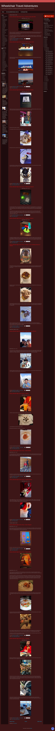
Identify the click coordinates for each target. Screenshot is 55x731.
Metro (3, 28)
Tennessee (3, 67)
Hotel (3, 27)
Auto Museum (4, 19)
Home (26, 721)
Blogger (31, 728)
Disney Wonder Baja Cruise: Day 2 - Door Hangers (20, 524)
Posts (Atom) (15, 723)
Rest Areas (3, 37)
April (46, 77)
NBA (3, 34)
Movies (3, 31)
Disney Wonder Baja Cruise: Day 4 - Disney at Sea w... (49, 51)
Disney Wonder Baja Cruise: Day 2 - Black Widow (20, 450)
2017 (45, 82)
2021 (45, 43)
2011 (45, 89)
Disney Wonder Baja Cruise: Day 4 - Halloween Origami (22, 186)
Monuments (3, 30)
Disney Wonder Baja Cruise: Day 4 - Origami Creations (21, 218)
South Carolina (4, 66)
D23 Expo (46, 24)
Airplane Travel (4, 16)
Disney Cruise (17, 184)
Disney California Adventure (48, 25)
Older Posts (39, 721)
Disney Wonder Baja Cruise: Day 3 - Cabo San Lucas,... (49, 63)
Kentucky (3, 61)
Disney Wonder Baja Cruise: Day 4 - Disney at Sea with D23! (23, 16)
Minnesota (3, 63)
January (46, 80)
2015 (45, 84)
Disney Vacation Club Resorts (48, 27)
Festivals (3, 24)
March (46, 78)
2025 (45, 38)
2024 (45, 39)
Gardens (3, 25)
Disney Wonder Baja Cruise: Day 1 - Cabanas (19, 638)
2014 (45, 85)
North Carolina (4, 65)
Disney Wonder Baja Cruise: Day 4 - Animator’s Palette (21, 89)
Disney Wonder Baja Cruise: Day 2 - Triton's (19, 393)
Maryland (3, 62)
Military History (4, 29)
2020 (45, 44)
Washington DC (4, 70)
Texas (3, 68)
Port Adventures (47, 34)
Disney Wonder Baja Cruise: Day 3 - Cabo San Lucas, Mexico (23, 331)
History (3, 26)
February (46, 79)
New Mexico (4, 64)
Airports (3, 17)
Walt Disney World (47, 35)
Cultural (3, 22)
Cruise (12, 184)
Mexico (19, 391)
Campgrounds (4, 20)
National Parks (4, 35)
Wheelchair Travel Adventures (19, 5)
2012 (45, 88)
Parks (3, 36)
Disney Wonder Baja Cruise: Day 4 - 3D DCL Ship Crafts (22, 41)
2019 (45, 45)
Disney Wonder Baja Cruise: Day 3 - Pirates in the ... (49, 61)
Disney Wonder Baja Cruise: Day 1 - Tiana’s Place (20, 551)
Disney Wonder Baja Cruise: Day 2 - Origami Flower (21, 479)
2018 (45, 46)
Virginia (3, 69)
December (46, 47)
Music (3, 33)
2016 (45, 83)
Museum (3, 32)
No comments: (21, 38)
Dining (14, 184)
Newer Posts (12, 721)
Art (2, 18)
